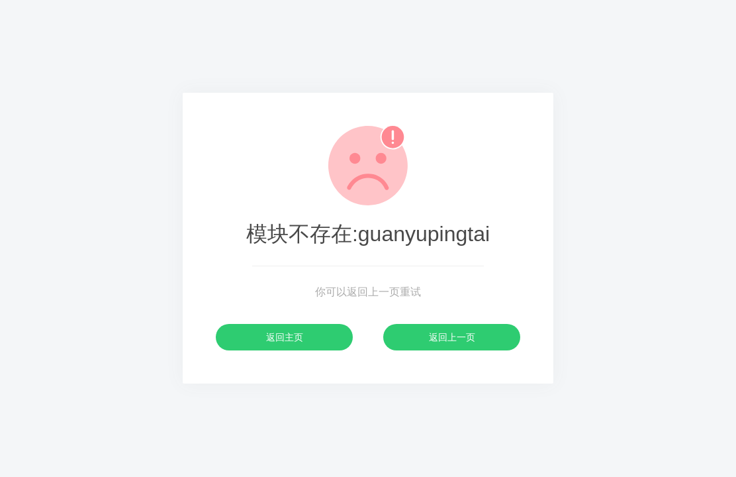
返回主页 (284, 337)
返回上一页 (452, 337)
